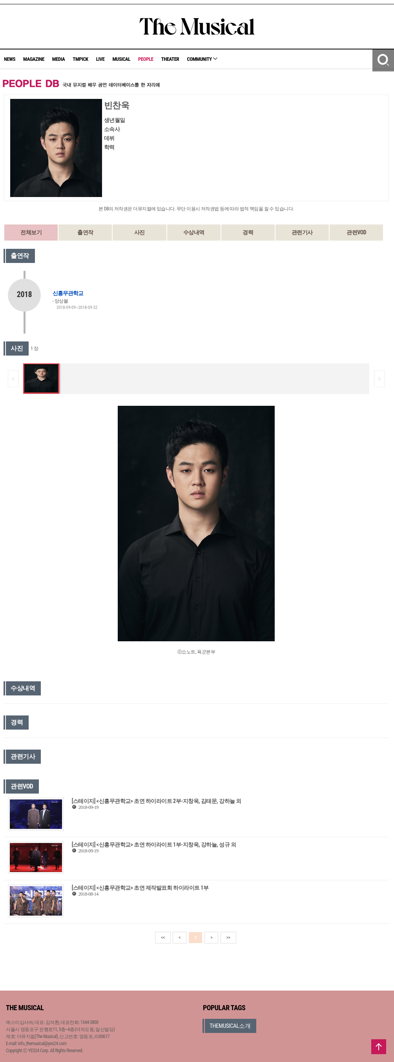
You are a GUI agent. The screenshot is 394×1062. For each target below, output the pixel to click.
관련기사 (302, 232)
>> (228, 937)
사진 (139, 232)
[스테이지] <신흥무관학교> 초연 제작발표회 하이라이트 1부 (140, 888)
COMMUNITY (202, 59)
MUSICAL (121, 59)
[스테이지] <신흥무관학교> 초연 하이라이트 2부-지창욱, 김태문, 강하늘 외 (156, 801)
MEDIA (58, 59)
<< (163, 937)
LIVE (100, 59)
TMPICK (80, 59)
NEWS (9, 59)
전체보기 (31, 232)
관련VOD (356, 232)
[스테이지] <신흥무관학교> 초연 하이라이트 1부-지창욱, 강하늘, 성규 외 (154, 844)
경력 (248, 232)
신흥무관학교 (68, 293)
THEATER (170, 59)
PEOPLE (145, 59)
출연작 (85, 232)
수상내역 (193, 232)
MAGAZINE (33, 59)
